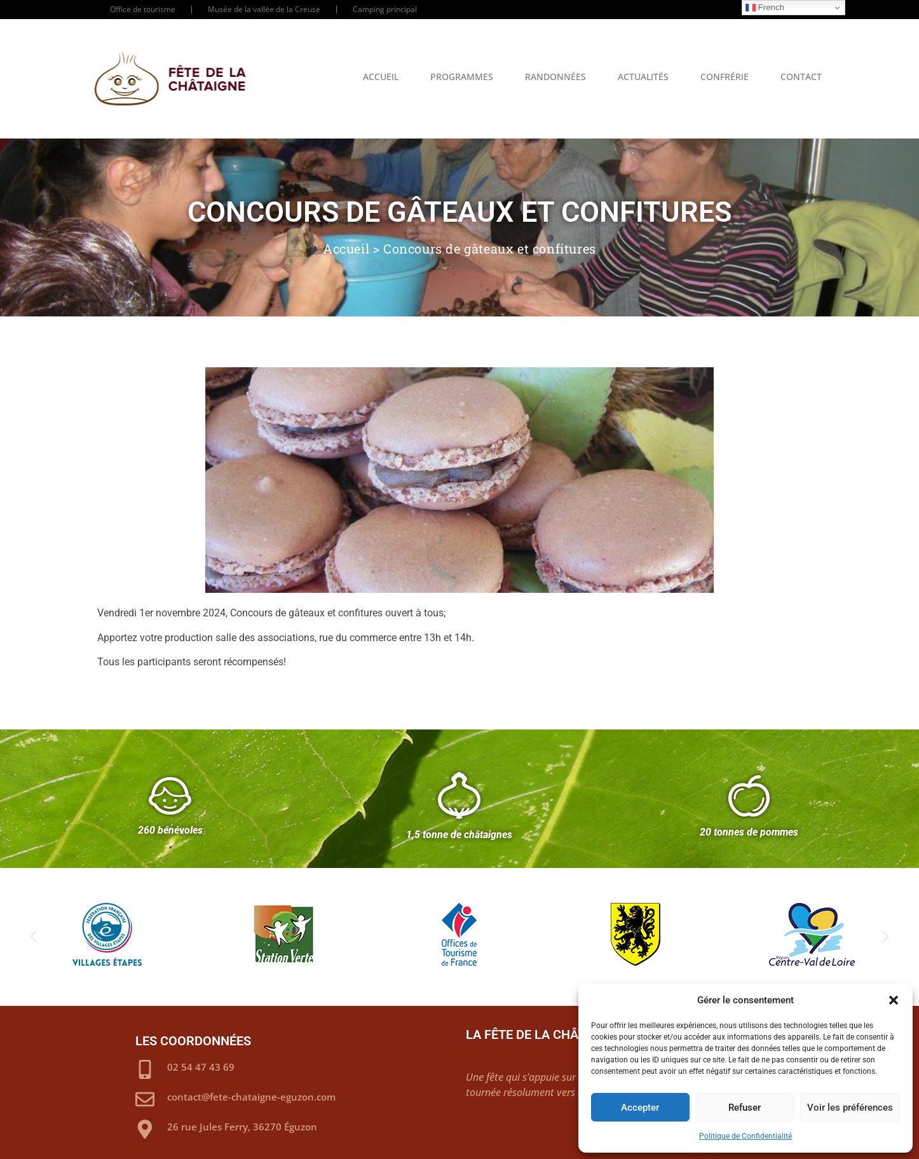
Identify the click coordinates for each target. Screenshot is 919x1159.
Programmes (461, 77)
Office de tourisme (142, 9)
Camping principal (385, 9)
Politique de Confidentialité (745, 1136)
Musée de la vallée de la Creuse (264, 9)
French (764, 8)
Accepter (640, 1107)
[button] (893, 1000)
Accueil (380, 77)
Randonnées (555, 77)
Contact (801, 77)
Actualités (643, 77)
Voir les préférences (850, 1107)
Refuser (744, 1107)
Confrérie (724, 77)
